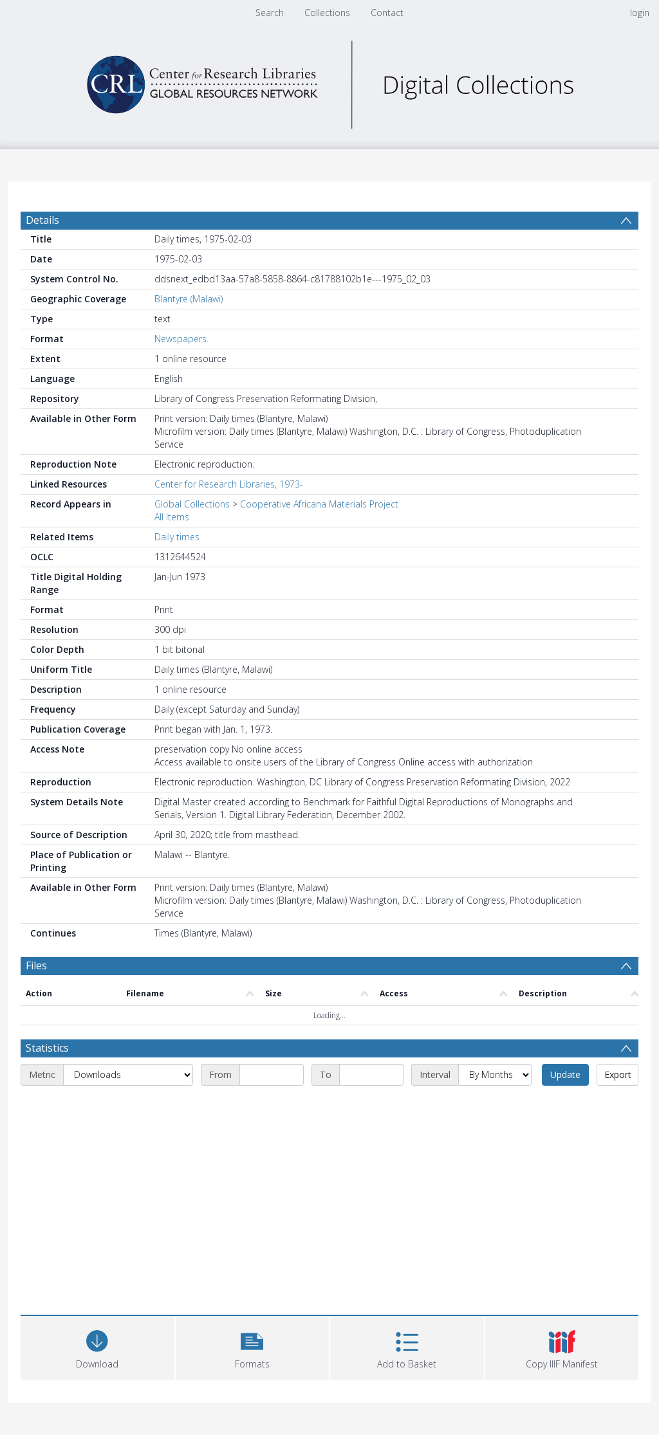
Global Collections (192, 504)
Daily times (177, 537)
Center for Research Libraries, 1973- (228, 484)
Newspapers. (181, 339)
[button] (253, 1346)
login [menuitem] (639, 12)
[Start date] (271, 1075)
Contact (387, 12)
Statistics (47, 1048)
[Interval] (495, 1075)
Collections (327, 12)
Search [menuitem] (269, 12)
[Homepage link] (329, 81)
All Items (171, 517)
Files (36, 965)
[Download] (97, 1346)
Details (42, 220)
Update (565, 1074)
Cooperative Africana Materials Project (319, 504)
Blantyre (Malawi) (188, 299)
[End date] (371, 1075)
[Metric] (128, 1075)
